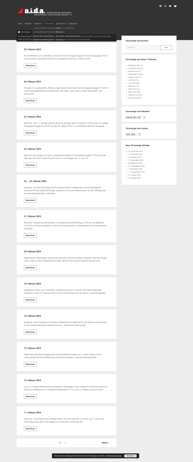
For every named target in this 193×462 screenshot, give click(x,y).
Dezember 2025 (134, 65)
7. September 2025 (135, 168)
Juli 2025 (131, 79)
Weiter (105, 442)
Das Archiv (65, 24)
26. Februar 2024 (37, 80)
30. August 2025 (134, 177)
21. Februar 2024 (37, 215)
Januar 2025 (133, 97)
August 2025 (133, 76)
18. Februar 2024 (37, 283)
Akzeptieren (130, 456)
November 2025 (134, 68)
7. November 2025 (135, 154)
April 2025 (132, 88)
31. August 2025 (134, 174)
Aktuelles (29, 24)
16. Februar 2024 (37, 315)
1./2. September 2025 (136, 171)
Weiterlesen (31, 65)
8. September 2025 (135, 162)
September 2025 (134, 74)
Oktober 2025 (133, 71)
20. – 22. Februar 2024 (41, 180)
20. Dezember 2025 (135, 151)
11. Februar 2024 (37, 411)
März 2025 (132, 91)
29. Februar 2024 (37, 48)
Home (19, 24)
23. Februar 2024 (37, 116)
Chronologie (52, 24)
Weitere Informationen (114, 456)
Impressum (79, 24)
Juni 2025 (132, 82)
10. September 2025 (136, 159)
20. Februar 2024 (37, 250)
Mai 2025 (131, 85)
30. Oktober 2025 (134, 156)
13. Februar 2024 (37, 347)
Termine (39, 24)
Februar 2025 (133, 94)
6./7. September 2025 (136, 165)
